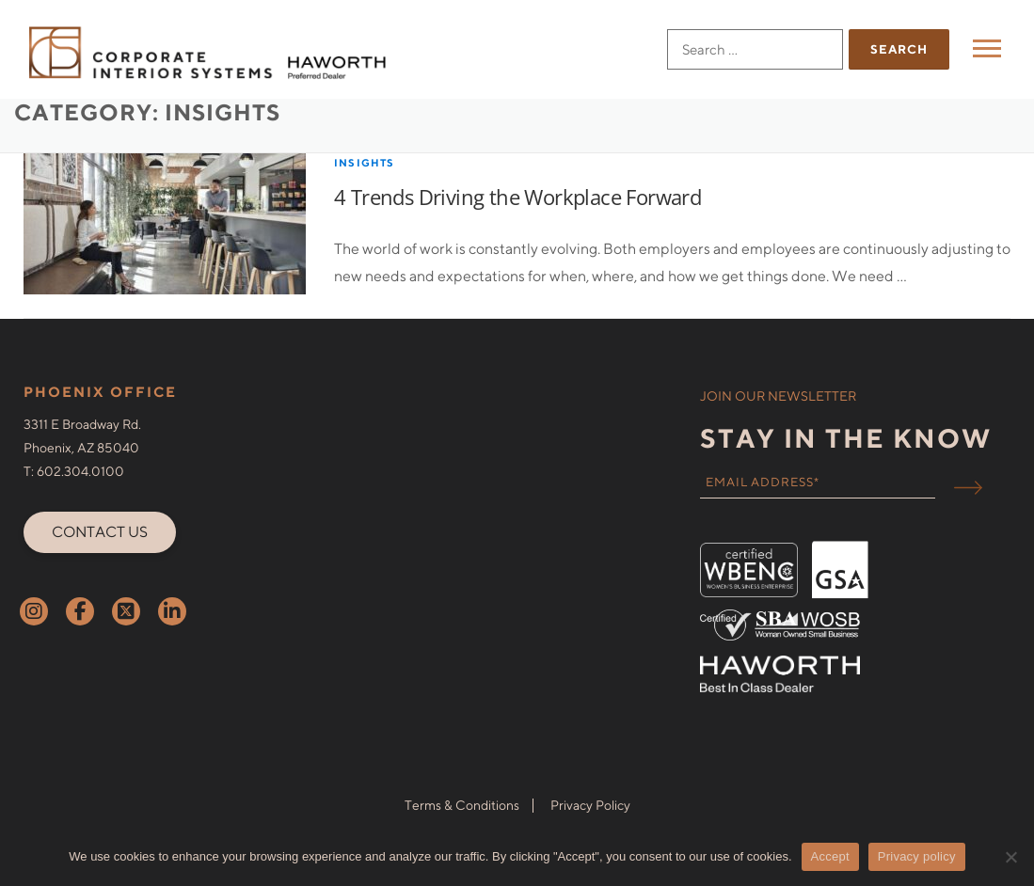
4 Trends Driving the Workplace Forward (517, 225)
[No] (1010, 856)
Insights (364, 190)
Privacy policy (917, 856)
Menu (989, 48)
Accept (830, 856)
